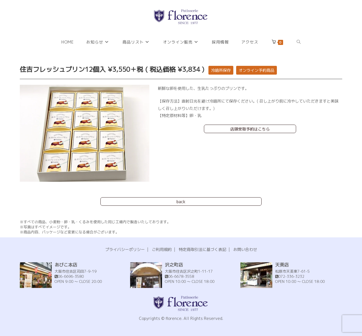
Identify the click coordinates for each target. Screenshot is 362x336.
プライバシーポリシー (125, 249)
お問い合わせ (245, 249)
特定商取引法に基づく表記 (202, 249)
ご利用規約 (162, 249)
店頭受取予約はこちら (250, 129)
